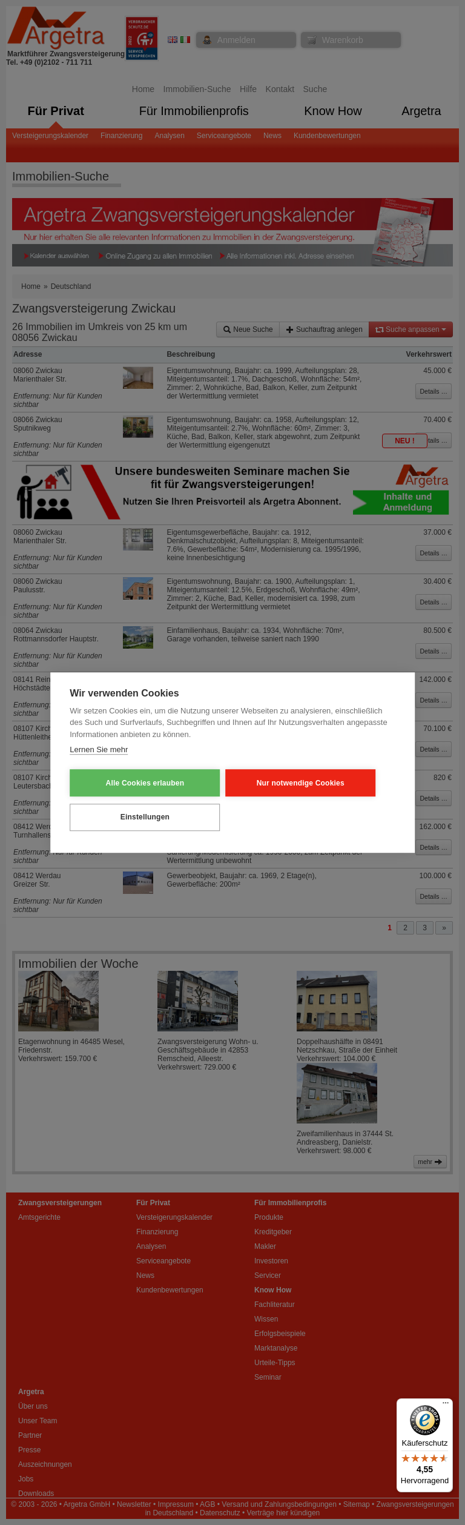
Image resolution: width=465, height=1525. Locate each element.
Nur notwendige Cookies (254, 783)
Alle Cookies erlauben (129, 783)
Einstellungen (129, 816)
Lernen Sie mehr (99, 750)
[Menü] (445, 1405)
